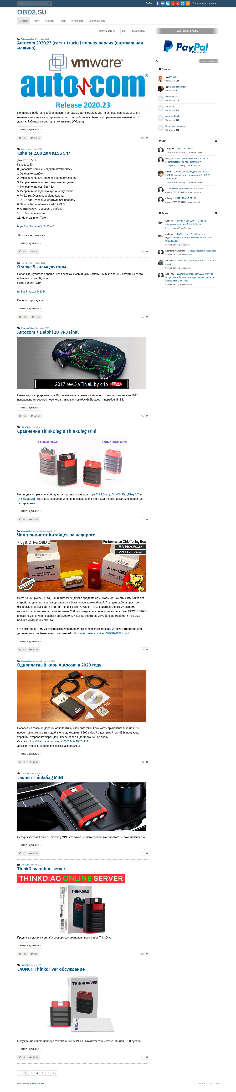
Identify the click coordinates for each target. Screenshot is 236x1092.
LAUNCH (23, 427)
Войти (149, 3)
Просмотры (138, 31)
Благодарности (97, 20)
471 (144, 416)
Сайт (162, 141)
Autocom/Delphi (25, 39)
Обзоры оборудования (29, 531)
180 (144, 138)
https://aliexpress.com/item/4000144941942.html (58, 741)
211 (144, 317)
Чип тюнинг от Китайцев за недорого (56, 535)
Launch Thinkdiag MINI (40, 777)
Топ (124, 31)
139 (144, 954)
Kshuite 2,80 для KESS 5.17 (43, 153)
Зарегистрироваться (204, 3)
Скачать (49, 20)
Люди (62, 20)
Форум (36, 20)
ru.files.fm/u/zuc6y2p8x (31, 291)
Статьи (24, 20)
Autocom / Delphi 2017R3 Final (48, 332)
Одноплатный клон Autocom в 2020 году (59, 665)
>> (54, 1073)
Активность (77, 20)
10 (145, 649)
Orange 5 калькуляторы (41, 267)
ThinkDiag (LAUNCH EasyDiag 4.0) (118, 494)
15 (145, 853)
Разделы (164, 69)
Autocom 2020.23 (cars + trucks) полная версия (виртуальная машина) (80, 45)
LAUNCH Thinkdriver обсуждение (51, 969)
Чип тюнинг (24, 149)
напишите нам (38, 1083)
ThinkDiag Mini (26, 498)
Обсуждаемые (107, 31)
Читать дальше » (30, 129)
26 (145, 762)
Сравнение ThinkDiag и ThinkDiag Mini (56, 431)
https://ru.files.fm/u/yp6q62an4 (35, 226)
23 (145, 519)
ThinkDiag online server (41, 868)
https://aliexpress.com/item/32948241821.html (101, 633)
